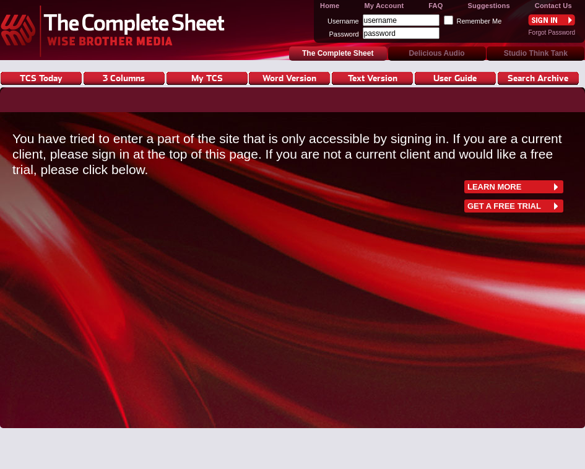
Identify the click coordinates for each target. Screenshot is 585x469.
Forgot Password (551, 32)
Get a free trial (504, 206)
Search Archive (538, 77)
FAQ (435, 5)
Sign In (551, 19)
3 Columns (124, 77)
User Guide (455, 77)
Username (343, 21)
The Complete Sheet (116, 30)
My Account (384, 5)
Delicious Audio (436, 53)
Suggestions (489, 5)
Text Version (372, 77)
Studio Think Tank (536, 53)
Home (329, 5)
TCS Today (41, 77)
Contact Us (553, 5)
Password (343, 34)
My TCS (207, 77)
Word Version (289, 77)
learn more (494, 186)
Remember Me (479, 21)
